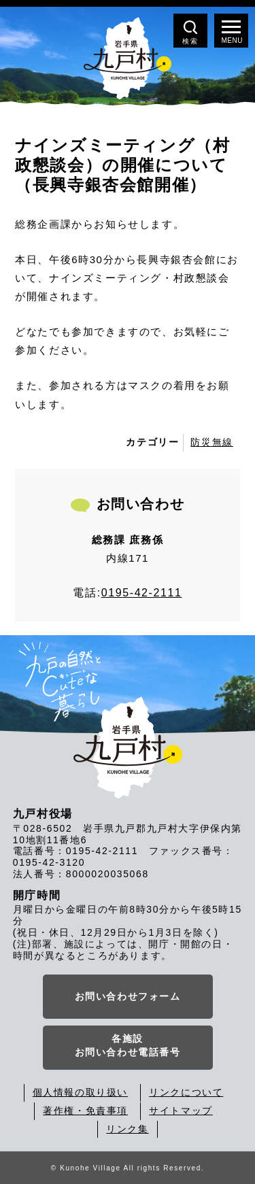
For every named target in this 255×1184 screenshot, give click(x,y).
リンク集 (127, 1128)
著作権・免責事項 (85, 1110)
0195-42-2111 (141, 592)
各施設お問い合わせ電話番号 (128, 1045)
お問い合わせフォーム (128, 996)
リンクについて (186, 1092)
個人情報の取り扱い (80, 1092)
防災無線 (211, 442)
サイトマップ (181, 1110)
